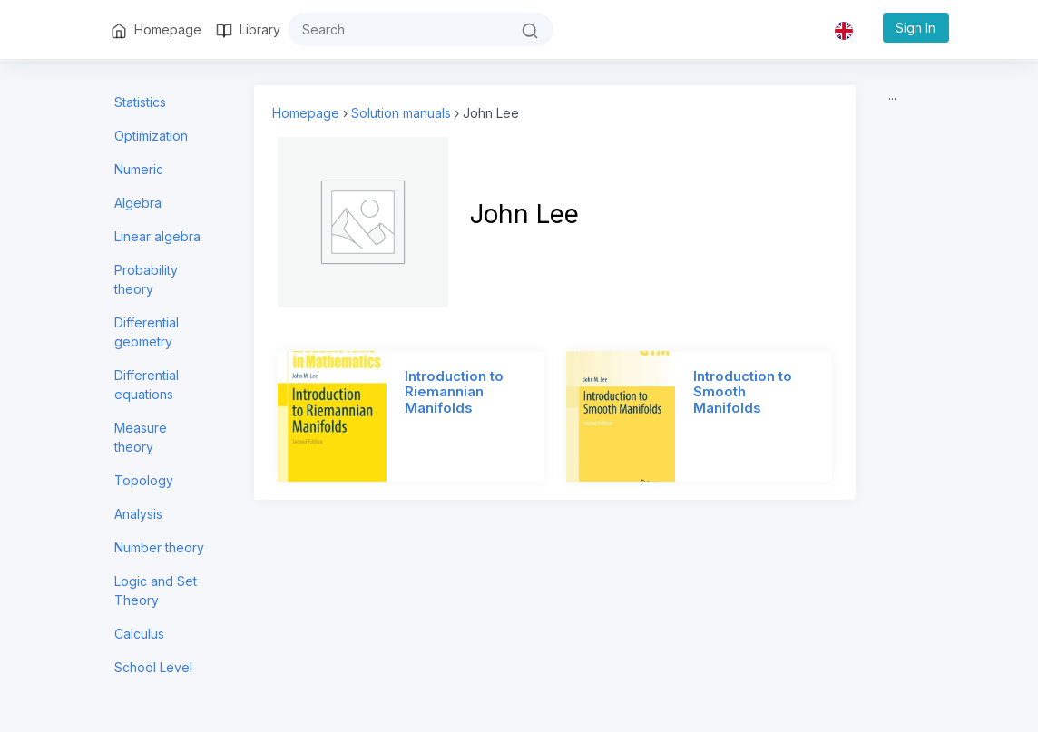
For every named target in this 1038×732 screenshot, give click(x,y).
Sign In (915, 27)
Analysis (138, 514)
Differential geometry (146, 332)
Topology (143, 480)
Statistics (140, 102)
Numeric (138, 169)
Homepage (305, 113)
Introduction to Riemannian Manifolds (454, 392)
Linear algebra (157, 236)
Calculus (139, 633)
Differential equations (146, 384)
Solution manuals (401, 113)
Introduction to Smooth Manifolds (742, 392)
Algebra (138, 202)
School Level (153, 667)
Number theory (159, 547)
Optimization (151, 135)
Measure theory (140, 437)
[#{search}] (397, 29)
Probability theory (146, 279)
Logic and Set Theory (155, 590)
